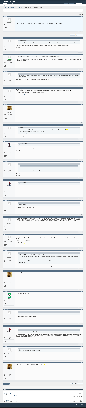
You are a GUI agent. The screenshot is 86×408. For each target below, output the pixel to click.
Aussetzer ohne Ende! (7, 400)
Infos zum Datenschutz (58, 407)
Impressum (73, 404)
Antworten (6, 383)
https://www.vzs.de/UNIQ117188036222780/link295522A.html (26, 94)
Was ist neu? (10, 3)
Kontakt (82, 404)
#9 (81, 161)
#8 (81, 141)
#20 (81, 362)
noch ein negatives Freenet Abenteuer (38, 386)
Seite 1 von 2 (73, 34)
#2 (81, 37)
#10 (81, 180)
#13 (81, 234)
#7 (81, 124)
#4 (81, 71)
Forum (5, 3)
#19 (81, 346)
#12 (81, 216)
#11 (81, 200)
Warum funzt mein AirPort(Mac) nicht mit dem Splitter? (12, 398)
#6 (81, 104)
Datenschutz (78, 404)
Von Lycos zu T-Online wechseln (49, 386)
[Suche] (79, 3)
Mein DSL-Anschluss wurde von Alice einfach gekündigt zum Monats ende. (15, 395)
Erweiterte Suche (79, 5)
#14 (81, 250)
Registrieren (72, 3)
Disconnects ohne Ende (7, 393)
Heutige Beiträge (5, 5)
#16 (81, 291)
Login (66, 3)
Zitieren (80, 31)
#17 (81, 309)
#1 (81, 16)
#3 (81, 54)
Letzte (80, 34)
